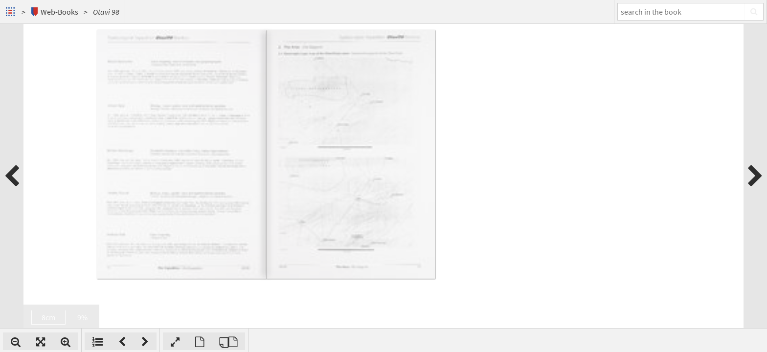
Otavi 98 (106, 12)
